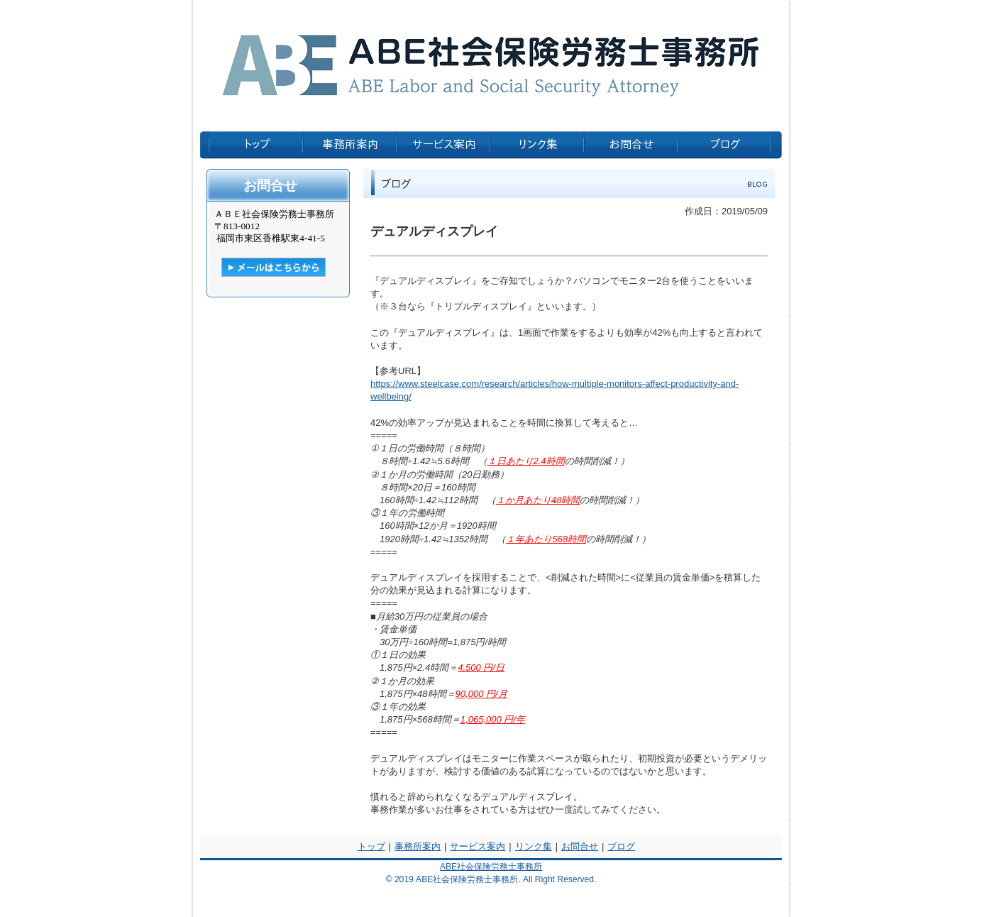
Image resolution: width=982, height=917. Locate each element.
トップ (371, 846)
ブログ (621, 846)
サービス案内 (477, 846)
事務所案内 (418, 846)
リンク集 (533, 846)
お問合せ (579, 846)
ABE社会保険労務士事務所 (491, 867)
